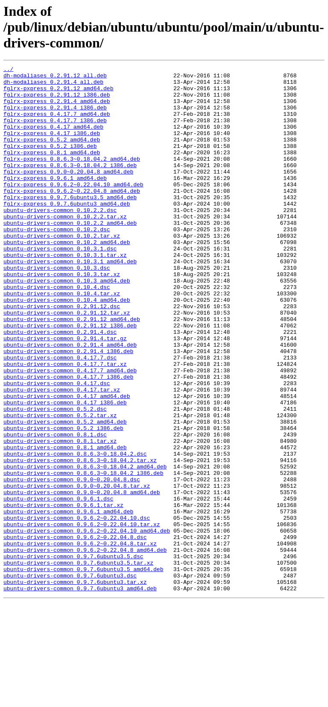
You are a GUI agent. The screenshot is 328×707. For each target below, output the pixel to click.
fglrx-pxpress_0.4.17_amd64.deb (53, 139)
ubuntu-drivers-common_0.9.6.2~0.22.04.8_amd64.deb (85, 647)
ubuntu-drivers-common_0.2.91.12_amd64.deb (71, 370)
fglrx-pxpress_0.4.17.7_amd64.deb (56, 124)
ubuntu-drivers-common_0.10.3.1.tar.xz (65, 293)
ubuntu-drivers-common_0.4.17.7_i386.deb (68, 439)
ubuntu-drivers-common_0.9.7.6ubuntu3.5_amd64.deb (83, 670)
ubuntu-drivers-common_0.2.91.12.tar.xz (66, 362)
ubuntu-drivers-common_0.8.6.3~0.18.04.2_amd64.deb (85, 547)
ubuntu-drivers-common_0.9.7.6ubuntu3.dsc (70, 678)
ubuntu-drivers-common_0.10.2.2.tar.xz (65, 247)
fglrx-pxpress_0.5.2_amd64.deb (51, 155)
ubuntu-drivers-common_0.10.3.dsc (56, 308)
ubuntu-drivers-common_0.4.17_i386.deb (65, 470)
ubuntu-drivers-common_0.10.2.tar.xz (61, 270)
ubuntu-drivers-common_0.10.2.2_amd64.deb (70, 255)
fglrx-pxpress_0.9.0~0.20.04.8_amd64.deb (68, 193)
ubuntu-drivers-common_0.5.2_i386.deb (63, 501)
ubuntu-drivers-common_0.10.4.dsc (56, 332)
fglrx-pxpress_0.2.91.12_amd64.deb (58, 93)
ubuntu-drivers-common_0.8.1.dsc (55, 509)
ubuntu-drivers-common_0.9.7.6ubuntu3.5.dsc (73, 655)
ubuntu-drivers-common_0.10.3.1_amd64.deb (70, 301)
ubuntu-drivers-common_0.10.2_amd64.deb (66, 278)
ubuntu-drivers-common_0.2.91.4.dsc (60, 385)
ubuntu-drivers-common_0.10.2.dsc (56, 262)
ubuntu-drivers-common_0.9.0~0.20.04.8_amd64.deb (81, 578)
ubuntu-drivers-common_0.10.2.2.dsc (60, 239)
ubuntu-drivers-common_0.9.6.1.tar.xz (63, 593)
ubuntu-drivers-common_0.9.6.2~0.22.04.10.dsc (76, 609)
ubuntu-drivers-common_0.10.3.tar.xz (61, 316)
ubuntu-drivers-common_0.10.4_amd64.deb (66, 347)
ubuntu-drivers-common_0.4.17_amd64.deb (66, 462)
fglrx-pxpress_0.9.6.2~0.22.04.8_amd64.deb (71, 216)
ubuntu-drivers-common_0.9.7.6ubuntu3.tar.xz (74, 685)
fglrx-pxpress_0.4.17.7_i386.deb (55, 132)
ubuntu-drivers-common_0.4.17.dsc (56, 447)
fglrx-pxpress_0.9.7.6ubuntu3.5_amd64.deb (70, 224)
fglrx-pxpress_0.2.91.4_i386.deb (55, 116)
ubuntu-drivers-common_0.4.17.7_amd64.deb (70, 432)
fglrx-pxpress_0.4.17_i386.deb (51, 147)
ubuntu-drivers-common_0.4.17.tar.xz (61, 455)
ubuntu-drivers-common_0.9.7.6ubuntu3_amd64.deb (80, 693)
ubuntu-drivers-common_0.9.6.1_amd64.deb (68, 601)
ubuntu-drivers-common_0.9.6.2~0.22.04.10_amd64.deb (86, 624)
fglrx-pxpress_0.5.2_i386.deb (50, 162)
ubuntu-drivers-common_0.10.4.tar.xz (61, 339)
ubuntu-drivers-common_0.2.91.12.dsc (61, 355)
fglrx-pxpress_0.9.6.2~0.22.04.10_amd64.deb (73, 208)
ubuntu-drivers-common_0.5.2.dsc (55, 478)
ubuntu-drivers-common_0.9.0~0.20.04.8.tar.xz (76, 570)
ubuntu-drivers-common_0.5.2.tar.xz (60, 485)
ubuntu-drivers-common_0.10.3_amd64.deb (66, 324)
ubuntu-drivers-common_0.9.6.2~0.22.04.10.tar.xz (81, 616)
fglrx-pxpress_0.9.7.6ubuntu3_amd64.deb (66, 232)
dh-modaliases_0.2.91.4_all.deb (53, 85)
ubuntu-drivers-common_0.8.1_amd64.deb (65, 524)
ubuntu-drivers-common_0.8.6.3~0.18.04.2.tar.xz (80, 539)
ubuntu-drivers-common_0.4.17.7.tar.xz (65, 424)
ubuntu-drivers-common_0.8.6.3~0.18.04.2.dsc (74, 532)
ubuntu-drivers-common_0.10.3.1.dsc (60, 285)
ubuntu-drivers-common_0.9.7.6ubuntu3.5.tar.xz (78, 662)
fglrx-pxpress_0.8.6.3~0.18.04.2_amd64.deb (71, 178)
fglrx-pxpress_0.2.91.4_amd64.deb (56, 108)
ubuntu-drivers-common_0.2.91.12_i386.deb (70, 378)
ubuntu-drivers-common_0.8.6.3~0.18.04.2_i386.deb (83, 555)
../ (8, 70)
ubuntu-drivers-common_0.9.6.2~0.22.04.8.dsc (74, 632)
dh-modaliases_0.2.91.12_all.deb (55, 78)
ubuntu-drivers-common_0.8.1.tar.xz (60, 516)
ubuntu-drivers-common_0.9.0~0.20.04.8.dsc (71, 562)
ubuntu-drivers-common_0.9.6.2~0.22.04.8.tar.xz (80, 639)
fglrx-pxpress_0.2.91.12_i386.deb (56, 101)
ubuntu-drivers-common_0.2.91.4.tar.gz (65, 393)
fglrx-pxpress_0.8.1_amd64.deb (51, 170)
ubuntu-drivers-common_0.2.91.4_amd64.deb (70, 401)
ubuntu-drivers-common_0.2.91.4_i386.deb (68, 408)
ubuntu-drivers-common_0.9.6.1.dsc (58, 585)
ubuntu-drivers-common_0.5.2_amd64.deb (65, 493)
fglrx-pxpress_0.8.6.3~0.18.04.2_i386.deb (70, 185)
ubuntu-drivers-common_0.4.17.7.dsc (60, 416)
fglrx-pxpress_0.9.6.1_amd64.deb (55, 201)
